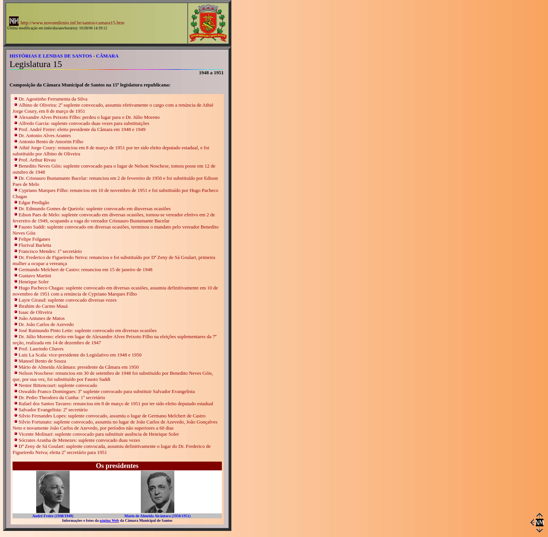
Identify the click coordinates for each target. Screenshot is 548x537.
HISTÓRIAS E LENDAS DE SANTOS (51, 56)
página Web (109, 520)
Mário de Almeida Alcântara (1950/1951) (157, 516)
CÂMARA (107, 56)
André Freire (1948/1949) (52, 516)
